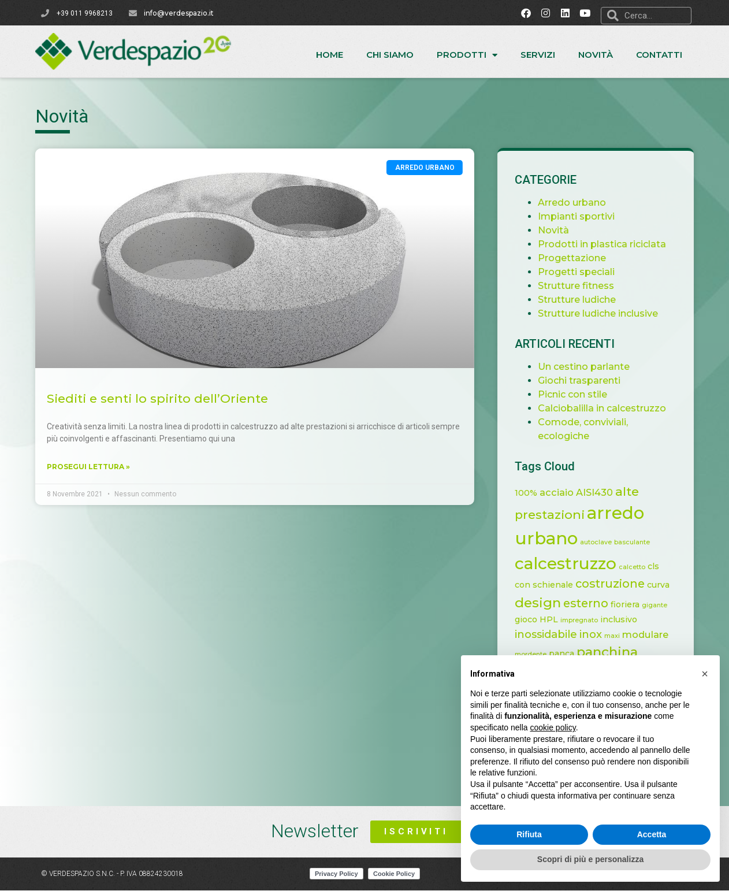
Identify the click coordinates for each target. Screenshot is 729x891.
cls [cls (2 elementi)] (658, 566)
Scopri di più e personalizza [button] (590, 859)
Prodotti (467, 55)
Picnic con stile (577, 394)
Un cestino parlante (589, 366)
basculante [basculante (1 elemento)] (637, 542)
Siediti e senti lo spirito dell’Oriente (146, 398)
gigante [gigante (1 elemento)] (659, 605)
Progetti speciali (581, 271)
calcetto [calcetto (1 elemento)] (637, 567)
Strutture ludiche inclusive (603, 313)
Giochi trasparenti (584, 380)
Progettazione (577, 258)
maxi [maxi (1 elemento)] (617, 636)
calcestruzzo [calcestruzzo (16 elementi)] (571, 563)
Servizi (537, 54)
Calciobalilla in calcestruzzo (607, 408)
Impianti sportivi (581, 216)
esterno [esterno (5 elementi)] (590, 603)
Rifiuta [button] (529, 834)
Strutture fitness (581, 285)
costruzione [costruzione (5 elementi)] (615, 584)
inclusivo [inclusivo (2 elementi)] (623, 619)
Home (329, 54)
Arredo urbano (577, 202)
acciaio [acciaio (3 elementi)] (562, 492)
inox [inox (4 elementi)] (596, 634)
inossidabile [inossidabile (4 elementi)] (551, 634)
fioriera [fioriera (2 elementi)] (630, 604)
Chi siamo (390, 54)
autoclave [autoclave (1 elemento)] (601, 542)
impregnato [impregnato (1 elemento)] (584, 620)
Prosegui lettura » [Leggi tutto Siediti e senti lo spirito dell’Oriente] (77, 466)
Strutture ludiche (582, 299)
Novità (595, 54)
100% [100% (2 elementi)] (531, 493)
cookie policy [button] (553, 727)
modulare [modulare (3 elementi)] (650, 634)
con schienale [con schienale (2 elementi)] (549, 585)
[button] (704, 673)
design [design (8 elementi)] (543, 603)
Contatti (659, 54)
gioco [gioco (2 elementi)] (531, 619)
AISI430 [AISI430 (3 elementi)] (599, 492)
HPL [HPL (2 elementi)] (554, 619)
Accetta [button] (652, 834)
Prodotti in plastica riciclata (607, 244)
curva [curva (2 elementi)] (663, 585)
